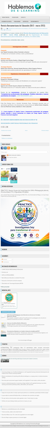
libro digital (43, 349)
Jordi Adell (30, 352)
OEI (29, 28)
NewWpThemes (9, 425)
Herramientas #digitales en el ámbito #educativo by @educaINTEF (23, 331)
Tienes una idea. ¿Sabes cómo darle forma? (12, 412)
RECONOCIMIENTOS (35, 21)
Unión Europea (22, 349)
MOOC (18, 352)
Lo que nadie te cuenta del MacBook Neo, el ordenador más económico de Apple (20, 395)
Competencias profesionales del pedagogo (18, 28)
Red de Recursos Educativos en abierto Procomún (13, 278)
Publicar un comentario (7, 138)
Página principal (5, 17)
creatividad (30, 350)
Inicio (26, 130)
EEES (33, 352)
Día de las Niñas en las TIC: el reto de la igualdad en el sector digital (17, 414)
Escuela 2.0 (46, 350)
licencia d (25, 358)
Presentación (15, 17)
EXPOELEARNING (23, 350)
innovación (46, 347)
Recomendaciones (37, 350)
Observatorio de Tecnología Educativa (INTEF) (12, 283)
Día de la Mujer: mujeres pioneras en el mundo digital (14, 417)
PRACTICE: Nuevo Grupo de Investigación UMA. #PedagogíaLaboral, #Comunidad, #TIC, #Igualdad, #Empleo (25, 191)
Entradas (4, 259)
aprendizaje (30, 347)
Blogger (30, 340)
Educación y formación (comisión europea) (12, 280)
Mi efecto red (5, 272)
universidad (15, 349)
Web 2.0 (23, 347)
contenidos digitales (7, 350)
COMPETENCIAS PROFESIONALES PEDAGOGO (12, 269)
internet (38, 349)
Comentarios (8, 30)
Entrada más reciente (6, 130)
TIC (12, 347)
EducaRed (14, 352)
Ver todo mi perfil (12, 157)
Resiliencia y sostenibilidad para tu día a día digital (13, 409)
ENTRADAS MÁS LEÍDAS (8, 312)
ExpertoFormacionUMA (24, 352)
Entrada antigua (45, 130)
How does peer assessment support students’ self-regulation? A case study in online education (23, 380)
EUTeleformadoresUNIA (39, 352)
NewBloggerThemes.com (43, 425)
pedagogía (17, 347)
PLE (2, 350)
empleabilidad (15, 350)
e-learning (5, 347)
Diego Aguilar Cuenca (15, 155)
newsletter (33, 349)
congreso (28, 349)
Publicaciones (17, 21)
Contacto (23, 17)
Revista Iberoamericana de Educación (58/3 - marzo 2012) (23, 25)
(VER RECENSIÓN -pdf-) (24, 96)
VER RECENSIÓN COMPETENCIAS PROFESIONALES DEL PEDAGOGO (19, 123)
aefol (43, 350)
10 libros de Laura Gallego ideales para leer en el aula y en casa (16, 401)
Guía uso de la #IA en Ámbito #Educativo (17, 323)
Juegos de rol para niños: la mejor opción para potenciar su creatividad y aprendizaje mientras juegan (25, 392)
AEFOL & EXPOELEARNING (8, 275)
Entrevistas (25, 21)
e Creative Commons (33, 358)
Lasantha (23, 425)
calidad (47, 349)
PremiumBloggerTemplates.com (31, 425)
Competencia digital (6, 349)
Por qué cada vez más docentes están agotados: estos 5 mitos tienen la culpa (20, 398)
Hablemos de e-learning (24, 423)
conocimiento (9, 352)
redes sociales (38, 347)
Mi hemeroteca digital (7, 21)
